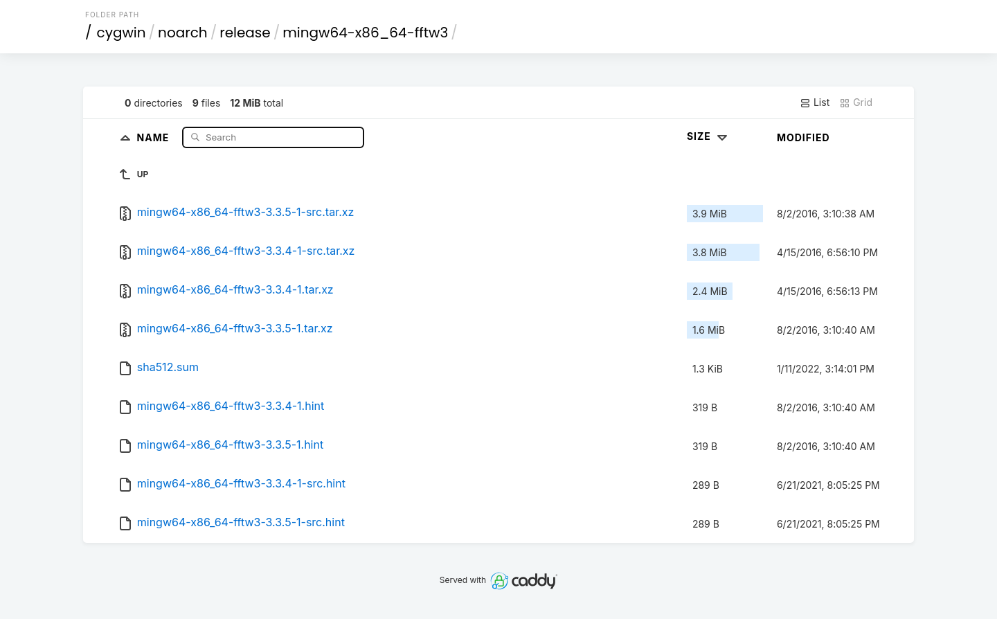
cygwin (121, 32)
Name (154, 137)
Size (708, 136)
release (245, 32)
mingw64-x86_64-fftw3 (365, 32)
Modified (803, 137)
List (814, 102)
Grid (855, 102)
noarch (183, 32)
